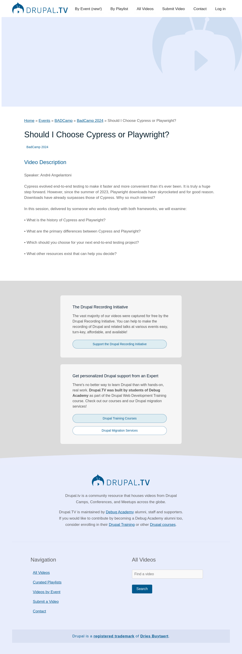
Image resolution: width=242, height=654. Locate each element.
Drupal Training (122, 524)
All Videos (147, 9)
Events (44, 121)
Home (29, 121)
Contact (200, 9)
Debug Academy (120, 512)
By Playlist (121, 9)
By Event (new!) (91, 9)
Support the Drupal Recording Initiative (120, 344)
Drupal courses (163, 524)
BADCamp (64, 121)
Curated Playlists (47, 582)
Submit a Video (46, 601)
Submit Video (174, 9)
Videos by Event (46, 592)
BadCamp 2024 (90, 121)
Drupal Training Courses (120, 418)
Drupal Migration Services (120, 430)
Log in (221, 9)
